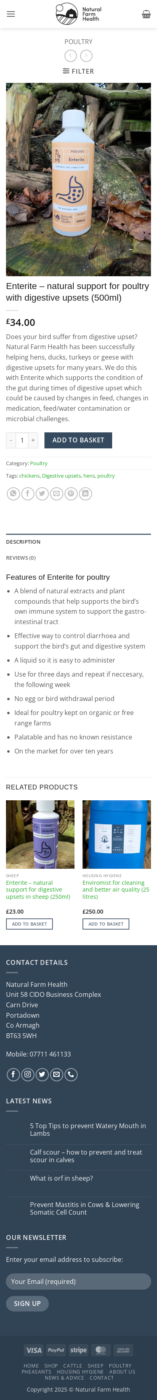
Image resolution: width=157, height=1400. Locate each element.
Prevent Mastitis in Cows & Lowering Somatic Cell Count (84, 1208)
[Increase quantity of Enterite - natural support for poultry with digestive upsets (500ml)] (33, 440)
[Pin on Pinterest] (71, 493)
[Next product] (70, 56)
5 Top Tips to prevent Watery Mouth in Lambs (88, 1129)
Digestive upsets (61, 475)
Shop (51, 1365)
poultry (106, 475)
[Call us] (71, 1074)
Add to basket (78, 440)
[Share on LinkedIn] (85, 493)
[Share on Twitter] (42, 493)
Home (31, 1365)
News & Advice (65, 1377)
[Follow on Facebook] (13, 1074)
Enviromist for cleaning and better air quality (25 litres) (116, 889)
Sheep (96, 1365)
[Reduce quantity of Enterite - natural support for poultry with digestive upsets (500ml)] (11, 440)
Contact (102, 1377)
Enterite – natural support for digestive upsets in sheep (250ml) (38, 889)
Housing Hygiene (80, 1371)
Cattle (72, 1365)
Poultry (78, 41)
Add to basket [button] (29, 924)
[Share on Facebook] (27, 493)
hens (89, 475)
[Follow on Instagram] (27, 1074)
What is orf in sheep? (61, 1178)
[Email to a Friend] (56, 493)
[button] (11, 14)
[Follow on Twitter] (42, 1074)
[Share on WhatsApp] (13, 493)
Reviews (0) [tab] (21, 557)
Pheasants (37, 1371)
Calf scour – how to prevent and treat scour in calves (86, 1156)
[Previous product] (86, 56)
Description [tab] (23, 541)
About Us (122, 1371)
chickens (29, 475)
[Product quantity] (22, 440)
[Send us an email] (56, 1074)
